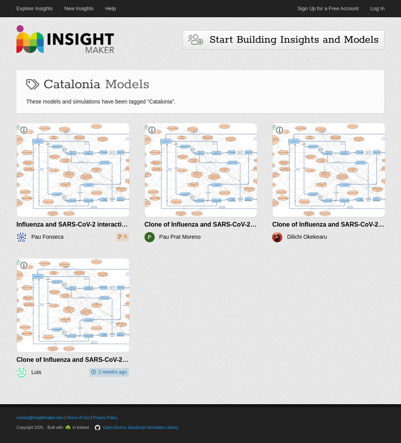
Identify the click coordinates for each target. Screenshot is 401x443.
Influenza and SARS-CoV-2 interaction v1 (77, 224)
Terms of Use (78, 418)
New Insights (79, 8)
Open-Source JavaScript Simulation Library (140, 427)
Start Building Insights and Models (283, 40)
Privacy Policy (105, 418)
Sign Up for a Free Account (328, 8)
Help (110, 8)
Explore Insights (34, 8)
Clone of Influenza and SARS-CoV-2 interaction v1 (219, 224)
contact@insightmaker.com (39, 418)
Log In (377, 8)
